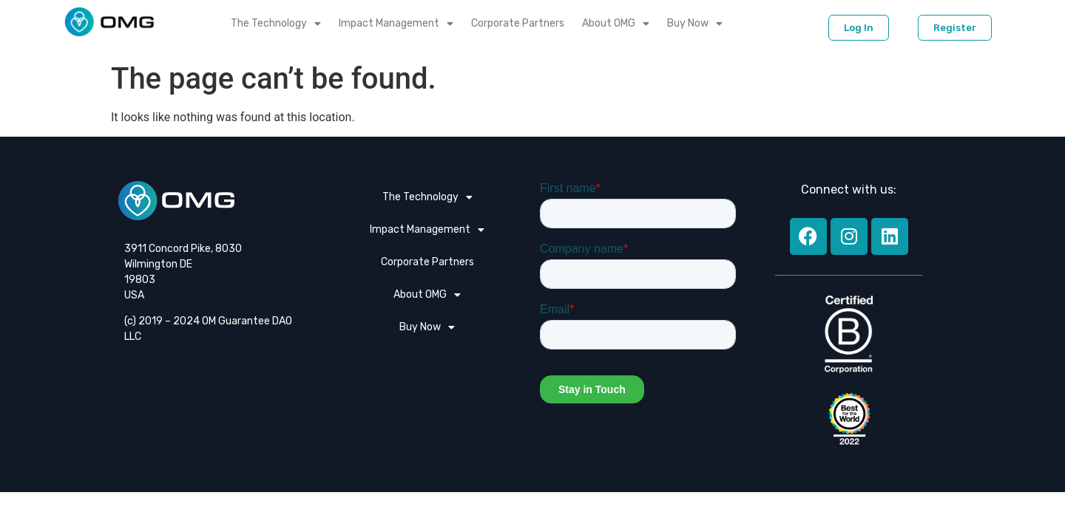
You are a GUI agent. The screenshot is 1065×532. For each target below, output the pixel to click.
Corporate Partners (517, 23)
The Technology (276, 23)
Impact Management (396, 23)
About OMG (615, 23)
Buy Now (695, 23)
